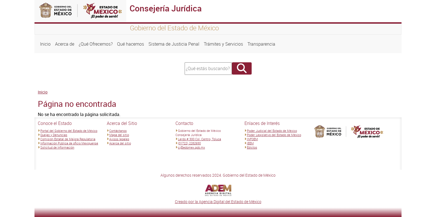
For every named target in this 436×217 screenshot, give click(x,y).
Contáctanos (118, 131)
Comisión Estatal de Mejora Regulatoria (67, 139)
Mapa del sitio (119, 135)
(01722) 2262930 (189, 143)
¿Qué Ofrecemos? (96, 44)
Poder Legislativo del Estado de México (274, 135)
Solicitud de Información (57, 147)
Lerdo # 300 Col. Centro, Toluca (199, 139)
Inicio (45, 44)
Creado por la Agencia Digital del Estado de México (218, 201)
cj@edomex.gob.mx (191, 147)
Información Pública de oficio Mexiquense (69, 143)
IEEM (250, 143)
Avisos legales (119, 139)
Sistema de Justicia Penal (173, 44)
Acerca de (64, 44)
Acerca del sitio (120, 143)
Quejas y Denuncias (53, 135)
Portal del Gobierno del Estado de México (68, 131)
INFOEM (252, 139)
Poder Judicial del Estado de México (272, 131)
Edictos (252, 147)
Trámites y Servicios (223, 44)
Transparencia (261, 44)
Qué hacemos (130, 44)
